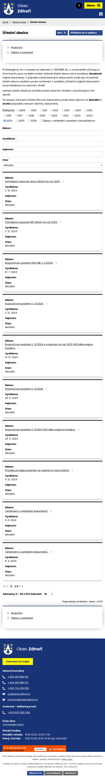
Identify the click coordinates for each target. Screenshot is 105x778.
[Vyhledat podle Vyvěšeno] (52, 144)
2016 (8, 115)
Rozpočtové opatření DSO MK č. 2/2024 (31, 263)
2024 (9, 120)
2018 (31, 115)
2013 (66, 110)
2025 (21, 120)
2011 (45, 110)
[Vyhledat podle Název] (52, 133)
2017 (20, 115)
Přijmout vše (35, 773)
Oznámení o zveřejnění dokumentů (29, 511)
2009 (22, 110)
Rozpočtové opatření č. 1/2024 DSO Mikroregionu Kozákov (42, 429)
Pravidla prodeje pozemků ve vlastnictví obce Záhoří (39, 470)
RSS (61, 32)
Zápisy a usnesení (22, 52)
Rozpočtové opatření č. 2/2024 (26, 389)
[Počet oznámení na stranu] (48, 594)
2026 (34, 120)
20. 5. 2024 (11, 398)
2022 (78, 115)
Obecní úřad (19, 22)
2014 (78, 110)
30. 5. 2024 (11, 438)
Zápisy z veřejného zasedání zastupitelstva (69, 120)
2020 (54, 115)
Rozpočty (17, 47)
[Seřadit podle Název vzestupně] (12, 127)
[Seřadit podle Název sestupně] (12, 128)
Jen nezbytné (53, 773)
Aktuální (10, 205)
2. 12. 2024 (11, 190)
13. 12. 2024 (11, 357)
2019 (42, 115)
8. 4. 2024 (11, 561)
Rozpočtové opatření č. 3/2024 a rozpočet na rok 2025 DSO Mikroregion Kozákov (49, 346)
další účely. (67, 759)
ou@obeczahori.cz (19, 694)
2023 (90, 115)
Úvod (5, 22)
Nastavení (70, 773)
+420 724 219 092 (18, 688)
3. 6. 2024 (10, 520)
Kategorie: (8, 110)
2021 (65, 115)
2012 (55, 110)
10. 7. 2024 (11, 272)
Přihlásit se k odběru (86, 32)
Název (6, 128)
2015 (89, 110)
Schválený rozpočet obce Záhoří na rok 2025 (35, 181)
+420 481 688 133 (18, 682)
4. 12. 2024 (11, 479)
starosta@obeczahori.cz (23, 699)
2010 (33, 110)
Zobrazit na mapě (17, 661)
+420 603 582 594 (19, 712)
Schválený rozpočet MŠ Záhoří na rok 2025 (33, 222)
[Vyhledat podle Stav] (52, 165)
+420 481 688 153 (18, 677)
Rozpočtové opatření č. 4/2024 (26, 303)
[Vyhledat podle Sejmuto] (52, 154)
